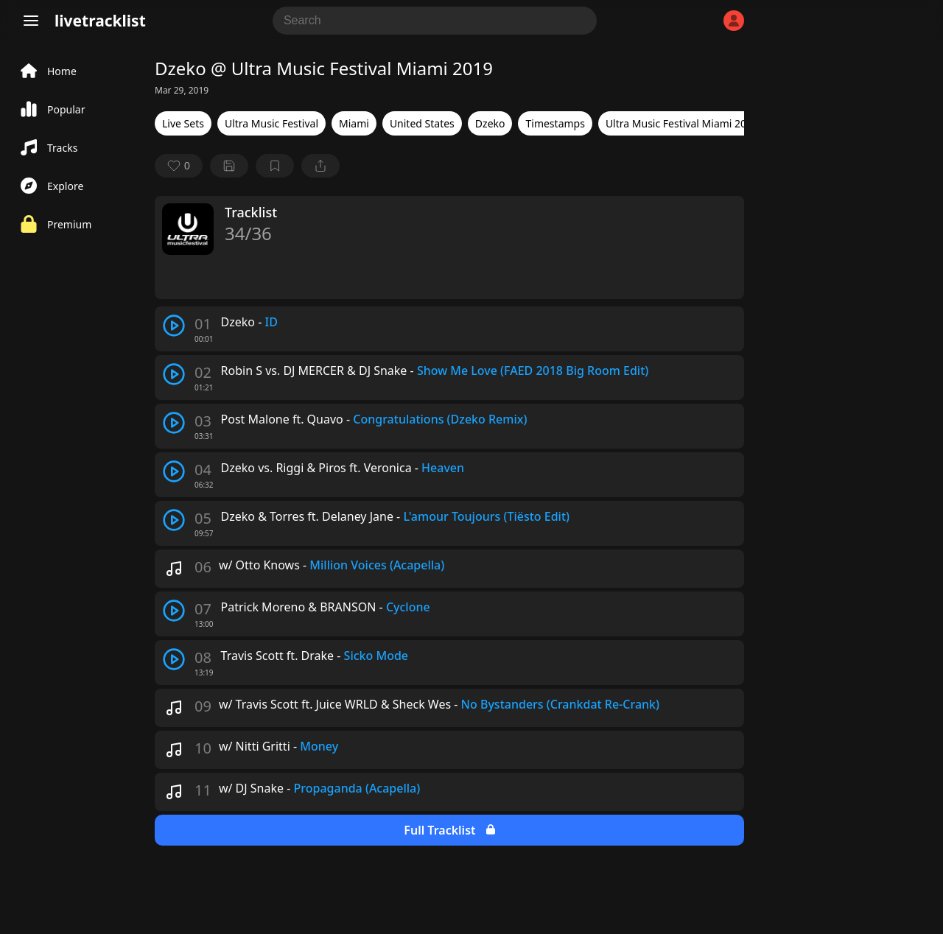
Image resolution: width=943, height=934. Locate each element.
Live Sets (183, 123)
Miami (354, 123)
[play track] (174, 325)
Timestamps (554, 123)
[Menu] (31, 20)
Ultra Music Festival (271, 123)
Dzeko (490, 123)
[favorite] (179, 166)
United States (422, 123)
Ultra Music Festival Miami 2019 (682, 123)
